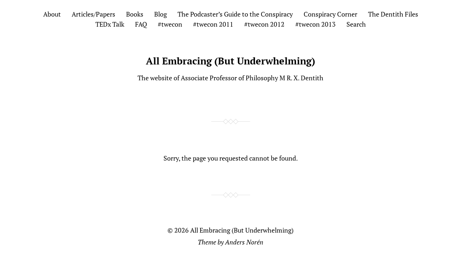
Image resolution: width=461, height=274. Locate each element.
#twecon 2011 (213, 24)
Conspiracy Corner (330, 14)
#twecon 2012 (264, 24)
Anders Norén (244, 242)
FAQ (141, 24)
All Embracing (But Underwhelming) (230, 60)
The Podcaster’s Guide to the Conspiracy (235, 14)
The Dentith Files (393, 14)
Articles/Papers (93, 14)
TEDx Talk (109, 24)
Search (356, 24)
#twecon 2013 (315, 24)
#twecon (170, 24)
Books (134, 14)
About (52, 14)
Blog (160, 14)
